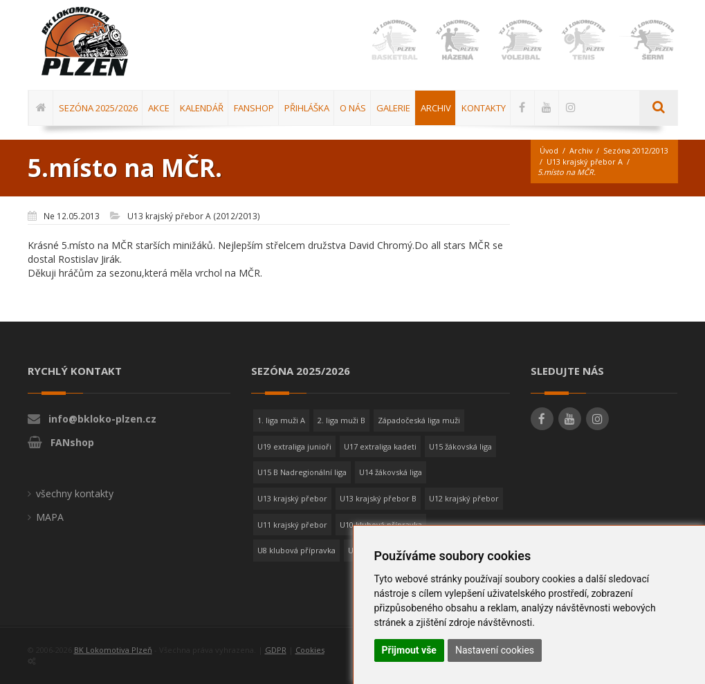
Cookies (309, 650)
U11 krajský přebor (292, 524)
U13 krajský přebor (292, 498)
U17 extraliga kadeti (380, 446)
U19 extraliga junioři (294, 446)
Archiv (582, 150)
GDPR (275, 650)
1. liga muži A (281, 420)
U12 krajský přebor (464, 498)
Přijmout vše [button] (409, 650)
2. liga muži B (341, 420)
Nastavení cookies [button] (494, 650)
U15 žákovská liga (460, 446)
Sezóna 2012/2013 (572, 161)
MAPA (50, 517)
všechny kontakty (74, 493)
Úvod (549, 150)
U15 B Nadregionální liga (302, 472)
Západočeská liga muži (419, 420)
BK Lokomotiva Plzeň (113, 650)
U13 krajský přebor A (578, 172)
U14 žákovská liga (390, 472)
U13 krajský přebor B (378, 498)
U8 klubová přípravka (296, 551)
